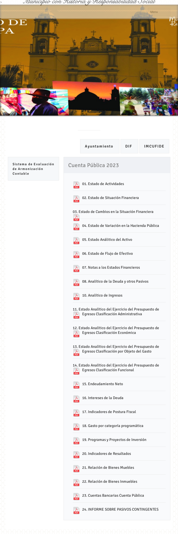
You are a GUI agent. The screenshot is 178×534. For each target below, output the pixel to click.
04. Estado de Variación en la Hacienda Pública (120, 225)
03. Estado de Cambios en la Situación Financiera (113, 211)
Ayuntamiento (100, 146)
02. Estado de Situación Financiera (110, 197)
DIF (129, 146)
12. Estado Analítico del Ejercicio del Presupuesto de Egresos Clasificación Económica (116, 330)
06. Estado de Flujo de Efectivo (107, 253)
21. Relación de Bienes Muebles (108, 467)
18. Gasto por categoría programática (112, 425)
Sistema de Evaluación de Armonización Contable (33, 169)
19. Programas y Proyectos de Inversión (114, 439)
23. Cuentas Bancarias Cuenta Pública (113, 495)
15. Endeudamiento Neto (102, 384)
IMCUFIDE (154, 146)
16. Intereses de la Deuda (102, 397)
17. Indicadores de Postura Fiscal (109, 411)
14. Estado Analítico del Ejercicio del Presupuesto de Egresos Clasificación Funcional (116, 367)
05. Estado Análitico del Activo (107, 239)
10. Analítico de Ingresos (102, 295)
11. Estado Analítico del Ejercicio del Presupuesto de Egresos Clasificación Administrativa (116, 311)
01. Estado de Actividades (103, 183)
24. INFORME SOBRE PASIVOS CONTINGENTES (120, 509)
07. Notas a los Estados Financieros (111, 267)
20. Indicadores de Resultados (106, 453)
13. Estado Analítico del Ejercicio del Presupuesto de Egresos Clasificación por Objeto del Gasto (116, 349)
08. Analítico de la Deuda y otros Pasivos (115, 281)
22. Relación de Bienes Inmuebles (109, 481)
